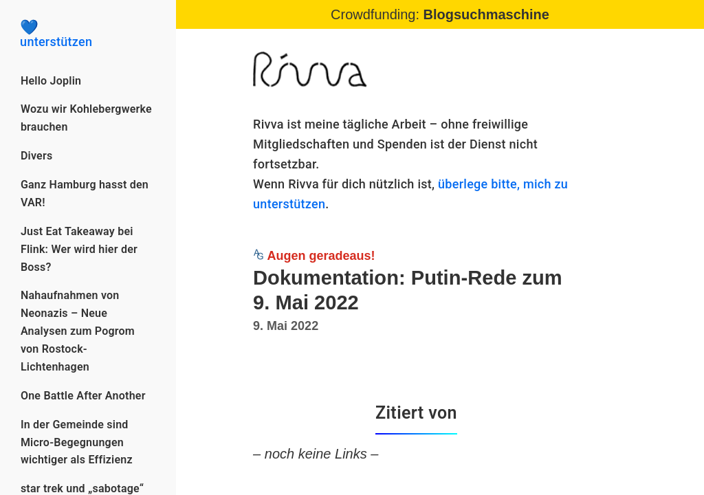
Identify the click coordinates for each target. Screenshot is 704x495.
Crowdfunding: (440, 14)
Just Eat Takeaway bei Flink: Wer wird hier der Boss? (79, 249)
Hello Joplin (51, 80)
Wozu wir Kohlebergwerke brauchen (86, 117)
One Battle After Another (83, 395)
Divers (37, 155)
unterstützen (88, 34)
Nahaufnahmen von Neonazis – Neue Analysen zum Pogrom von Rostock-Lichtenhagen (78, 331)
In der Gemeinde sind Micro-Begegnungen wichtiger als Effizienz (77, 442)
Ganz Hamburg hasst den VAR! (84, 193)
